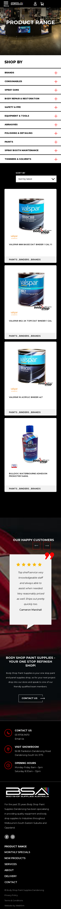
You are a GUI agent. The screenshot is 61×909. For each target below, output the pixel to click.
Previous (36, 545)
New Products (15, 858)
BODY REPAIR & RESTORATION (22, 98)
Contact (10, 882)
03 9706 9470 (56, 4)
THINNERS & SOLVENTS (18, 159)
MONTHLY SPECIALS (17, 852)
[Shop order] (36, 179)
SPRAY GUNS (12, 90)
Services (10, 864)
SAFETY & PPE (13, 107)
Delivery (10, 876)
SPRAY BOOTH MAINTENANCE (21, 150)
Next (47, 545)
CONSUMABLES (13, 81)
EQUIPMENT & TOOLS (17, 116)
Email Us (19, 739)
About (9, 870)
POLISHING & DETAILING (18, 133)
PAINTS (9, 142)
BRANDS (9, 72)
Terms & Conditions (13, 900)
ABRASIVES (11, 124)
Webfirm (20, 905)
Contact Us (32, 698)
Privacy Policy (11, 895)
